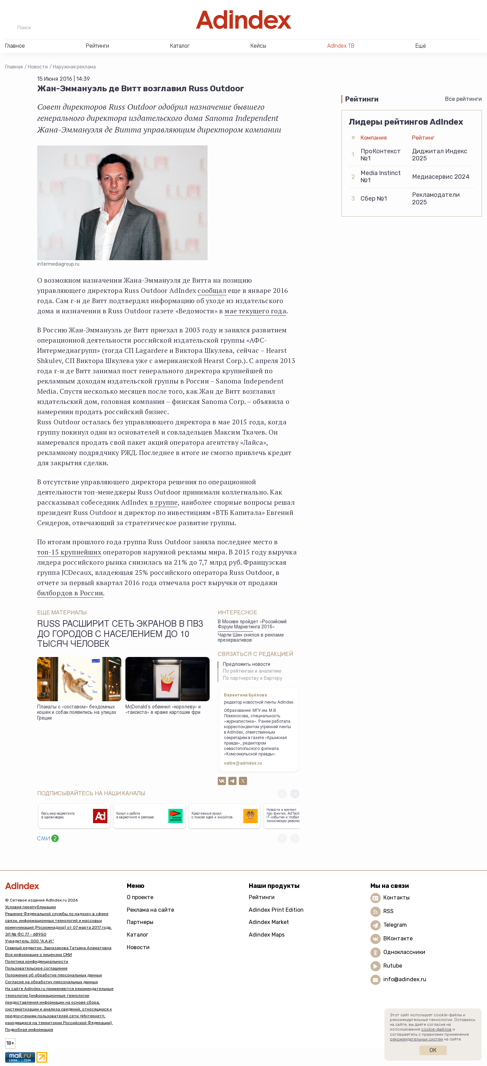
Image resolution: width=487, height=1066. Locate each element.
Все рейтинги (463, 99)
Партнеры (140, 922)
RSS (388, 911)
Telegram (395, 925)
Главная (14, 67)
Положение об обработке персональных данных (53, 975)
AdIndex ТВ (340, 46)
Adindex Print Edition (276, 910)
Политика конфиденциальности (36, 961)
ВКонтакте (398, 938)
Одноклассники (404, 952)
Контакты (396, 897)
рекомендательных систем (416, 1039)
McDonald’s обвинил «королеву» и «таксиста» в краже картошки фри (163, 710)
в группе (164, 502)
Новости (38, 67)
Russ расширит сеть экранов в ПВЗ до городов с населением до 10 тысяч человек (120, 635)
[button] (295, 793)
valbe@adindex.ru (243, 764)
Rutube (392, 965)
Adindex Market (269, 922)
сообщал (212, 290)
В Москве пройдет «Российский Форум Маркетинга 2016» (252, 625)
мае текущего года (255, 310)
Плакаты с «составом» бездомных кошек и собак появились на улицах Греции (76, 713)
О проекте (140, 897)
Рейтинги (262, 897)
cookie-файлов (436, 1029)
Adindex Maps (267, 934)
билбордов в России (70, 592)
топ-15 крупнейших (69, 551)
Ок (433, 1050)
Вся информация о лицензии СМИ (38, 954)
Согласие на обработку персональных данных (51, 981)
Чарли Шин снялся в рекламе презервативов (251, 638)
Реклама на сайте (150, 910)
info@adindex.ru (404, 979)
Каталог (137, 934)
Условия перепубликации (30, 907)
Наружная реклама (74, 67)
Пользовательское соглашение (36, 968)
